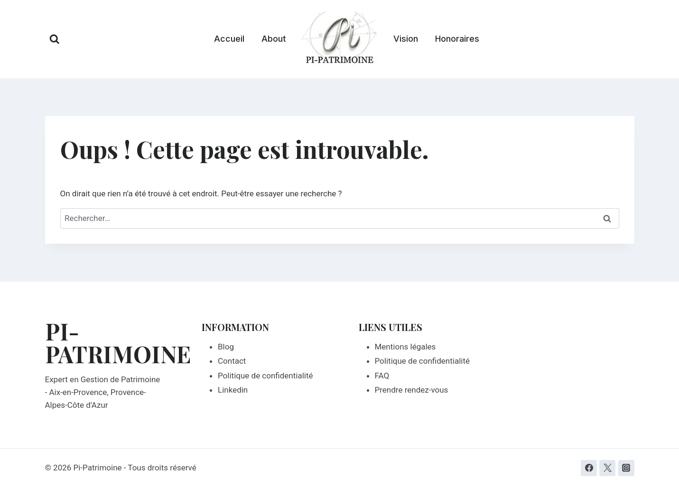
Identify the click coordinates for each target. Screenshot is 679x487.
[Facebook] (589, 468)
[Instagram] (626, 468)
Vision (405, 39)
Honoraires (457, 39)
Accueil (229, 39)
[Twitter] (607, 468)
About (273, 39)
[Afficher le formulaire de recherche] (54, 39)
